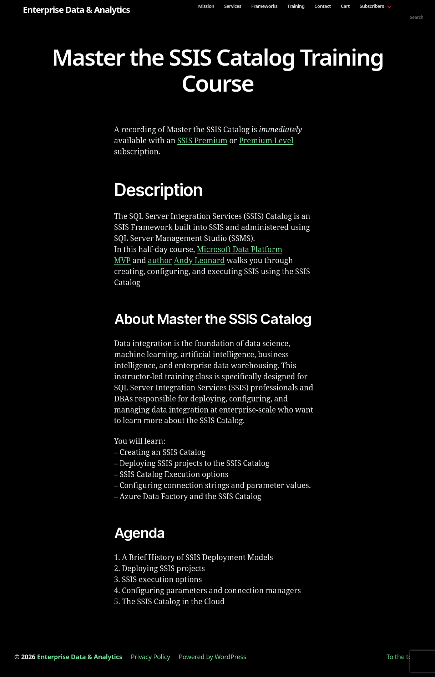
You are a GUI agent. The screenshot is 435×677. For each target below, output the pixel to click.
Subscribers (372, 6)
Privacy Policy (150, 656)
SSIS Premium (202, 141)
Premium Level (266, 141)
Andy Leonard (199, 261)
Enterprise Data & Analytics (76, 9)
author (160, 261)
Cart (345, 6)
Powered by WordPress (212, 656)
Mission (206, 6)
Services (232, 6)
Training (295, 6)
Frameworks (264, 6)
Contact (322, 6)
